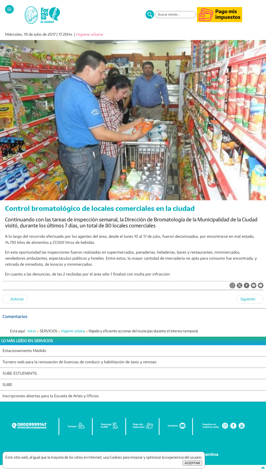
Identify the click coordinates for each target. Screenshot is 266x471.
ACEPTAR (192, 463)
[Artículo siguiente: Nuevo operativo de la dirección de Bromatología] (250, 299)
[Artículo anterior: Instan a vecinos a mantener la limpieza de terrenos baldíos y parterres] (15, 299)
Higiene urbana (89, 34)
